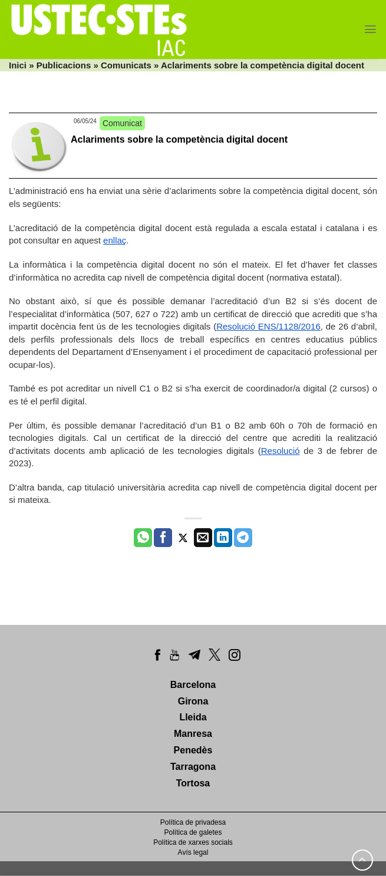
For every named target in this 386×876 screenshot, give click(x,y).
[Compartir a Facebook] (163, 537)
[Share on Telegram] (243, 537)
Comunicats (126, 65)
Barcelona (193, 685)
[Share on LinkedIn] (223, 537)
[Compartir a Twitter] (183, 537)
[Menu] (370, 29)
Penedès (193, 750)
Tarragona (193, 767)
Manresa (193, 734)
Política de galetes (193, 832)
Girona (193, 701)
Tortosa (193, 783)
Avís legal (193, 852)
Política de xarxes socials (193, 842)
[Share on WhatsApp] (143, 537)
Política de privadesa (193, 822)
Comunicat (122, 123)
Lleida (192, 717)
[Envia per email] (203, 537)
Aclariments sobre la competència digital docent (179, 139)
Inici (18, 65)
